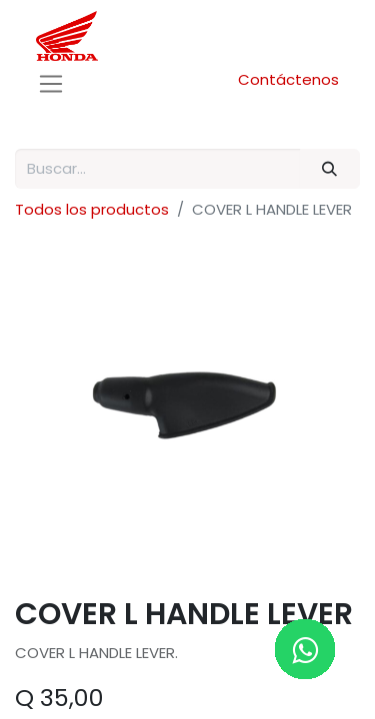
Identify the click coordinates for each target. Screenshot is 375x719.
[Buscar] (330, 169)
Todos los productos (92, 209)
